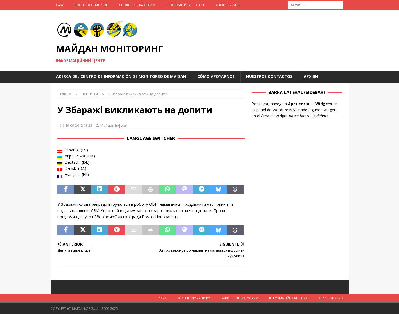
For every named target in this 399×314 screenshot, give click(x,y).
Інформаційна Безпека (186, 5)
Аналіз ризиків (228, 5)
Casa (60, 5)
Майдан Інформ (114, 125)
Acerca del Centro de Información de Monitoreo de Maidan (121, 76)
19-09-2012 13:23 (78, 125)
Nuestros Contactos (269, 76)
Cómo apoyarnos (216, 76)
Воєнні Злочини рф (91, 5)
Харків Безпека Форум (137, 5)
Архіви (311, 76)
